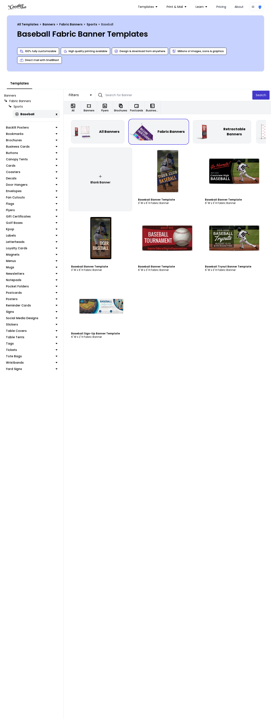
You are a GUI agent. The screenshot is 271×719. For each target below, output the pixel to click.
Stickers (31, 324)
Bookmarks (31, 134)
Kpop (31, 229)
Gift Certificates (31, 216)
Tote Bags (31, 356)
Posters (31, 299)
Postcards (31, 293)
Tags (31, 343)
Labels (31, 235)
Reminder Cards (31, 305)
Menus (31, 261)
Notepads (31, 280)
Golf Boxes (31, 223)
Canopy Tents (31, 159)
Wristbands (31, 362)
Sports (92, 24)
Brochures (31, 140)
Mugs (31, 267)
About (239, 7)
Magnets (31, 254)
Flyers (31, 210)
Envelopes (31, 191)
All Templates (28, 24)
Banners (49, 24)
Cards (31, 165)
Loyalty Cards (31, 248)
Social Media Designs (31, 318)
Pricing (221, 7)
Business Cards (31, 146)
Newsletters (31, 274)
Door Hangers (31, 185)
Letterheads (31, 242)
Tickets (31, 350)
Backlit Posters (31, 127)
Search (261, 95)
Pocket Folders (31, 286)
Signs (31, 312)
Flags (31, 204)
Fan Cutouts (31, 197)
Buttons (31, 153)
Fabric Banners (71, 24)
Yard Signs (31, 369)
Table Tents (31, 337)
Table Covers (31, 331)
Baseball (24, 114)
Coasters (31, 172)
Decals (31, 178)
